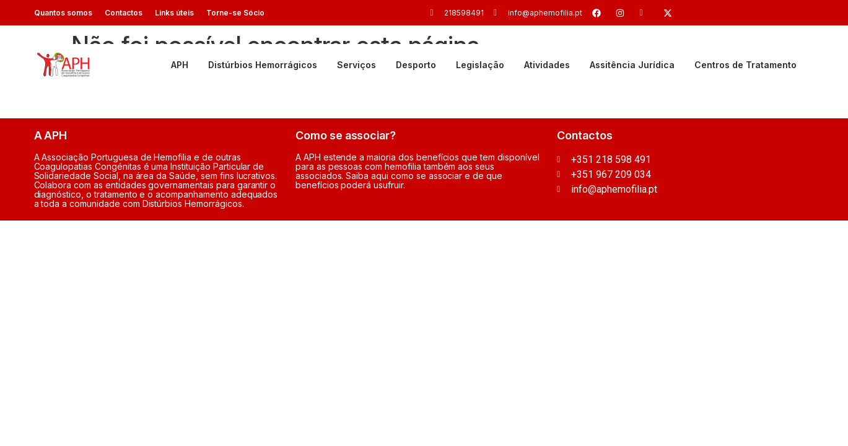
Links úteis (174, 12)
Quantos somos (63, 12)
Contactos (123, 12)
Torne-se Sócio (235, 12)
